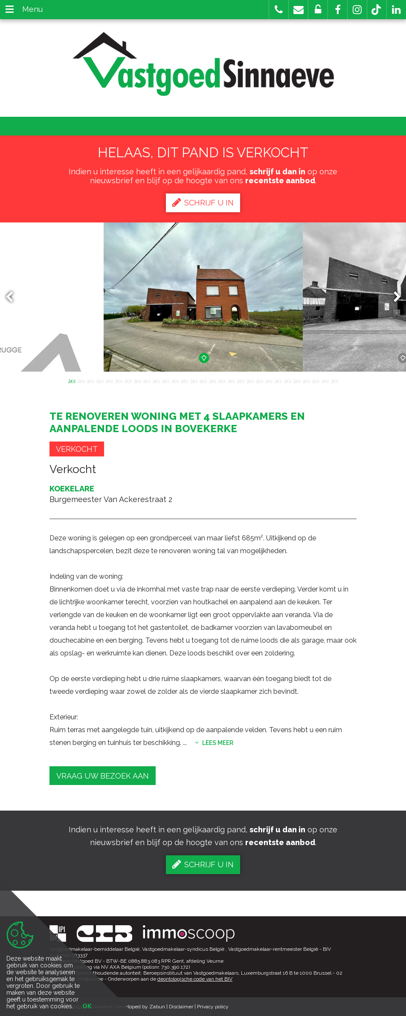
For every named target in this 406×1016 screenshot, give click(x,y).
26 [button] (306, 380)
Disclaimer (181, 1007)
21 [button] (259, 380)
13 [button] (184, 380)
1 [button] (71, 380)
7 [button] (128, 380)
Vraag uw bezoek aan (102, 775)
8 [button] (137, 380)
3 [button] (90, 380)
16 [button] (212, 380)
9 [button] (147, 380)
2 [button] (81, 380)
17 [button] (222, 380)
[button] (337, 9)
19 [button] (240, 380)
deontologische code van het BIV (194, 979)
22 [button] (269, 380)
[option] (203, 297)
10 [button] (156, 380)
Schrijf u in (203, 202)
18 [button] (231, 380)
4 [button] (100, 380)
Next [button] (393, 297)
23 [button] (278, 380)
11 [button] (165, 380)
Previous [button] (13, 297)
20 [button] (250, 380)
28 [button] (325, 380)
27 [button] (315, 380)
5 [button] (109, 380)
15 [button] (203, 380)
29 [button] (334, 380)
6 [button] (118, 380)
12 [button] (175, 380)
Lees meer (214, 742)
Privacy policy (213, 1007)
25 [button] (297, 380)
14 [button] (193, 380)
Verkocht (77, 448)
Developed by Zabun (140, 1007)
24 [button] (287, 380)
